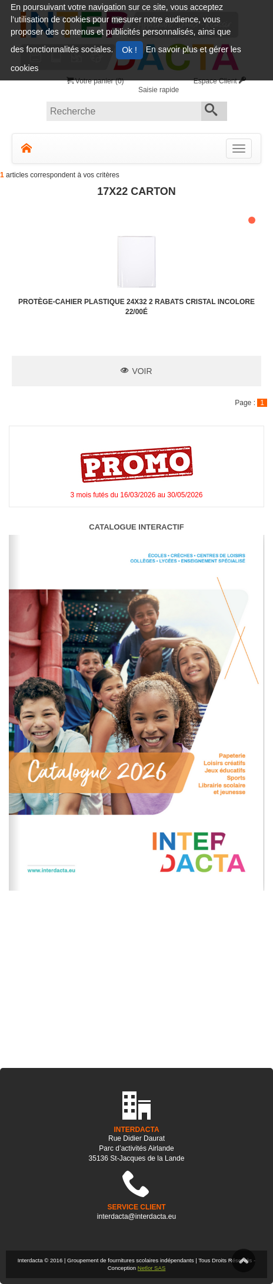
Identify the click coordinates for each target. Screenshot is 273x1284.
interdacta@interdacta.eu (136, 1216)
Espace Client (220, 81)
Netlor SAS (151, 1268)
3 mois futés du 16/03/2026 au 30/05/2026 (137, 495)
